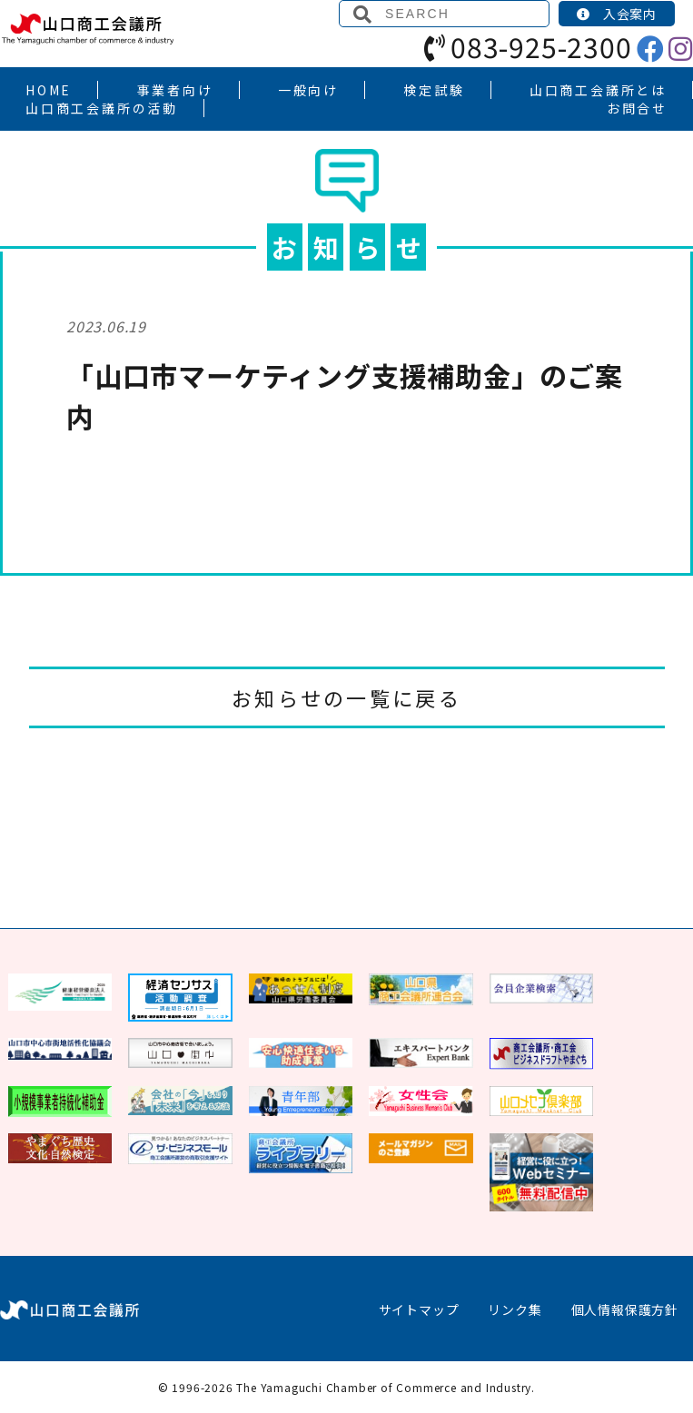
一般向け (308, 90)
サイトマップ (419, 1309)
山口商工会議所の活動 (101, 108)
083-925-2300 (527, 46)
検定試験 (433, 90)
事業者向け (175, 90)
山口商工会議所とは (598, 90)
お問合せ (637, 108)
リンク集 (514, 1309)
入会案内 (617, 14)
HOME (48, 90)
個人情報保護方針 (624, 1309)
